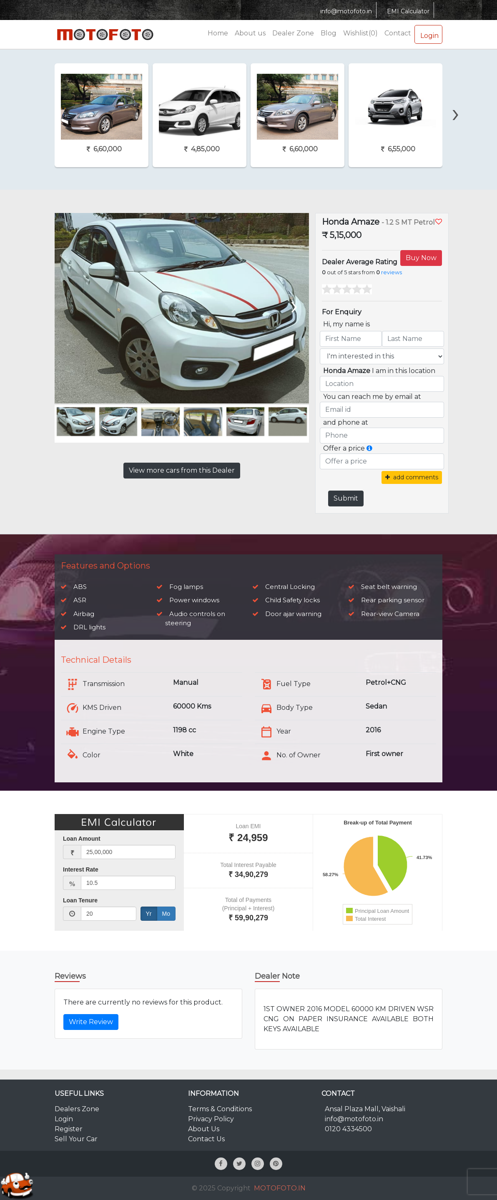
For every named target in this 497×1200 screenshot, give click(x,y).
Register (69, 1129)
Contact (397, 33)
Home (218, 33)
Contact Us (206, 1139)
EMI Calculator (407, 11)
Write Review (91, 1022)
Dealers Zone (77, 1109)
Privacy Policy (211, 1119)
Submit (346, 498)
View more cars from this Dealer (182, 470)
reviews (391, 272)
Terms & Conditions (220, 1109)
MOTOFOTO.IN (280, 1188)
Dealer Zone (293, 33)
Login (428, 34)
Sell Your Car (76, 1139)
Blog (328, 33)
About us (250, 33)
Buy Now (421, 258)
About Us (203, 1129)
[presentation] (455, 99)
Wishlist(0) (360, 33)
